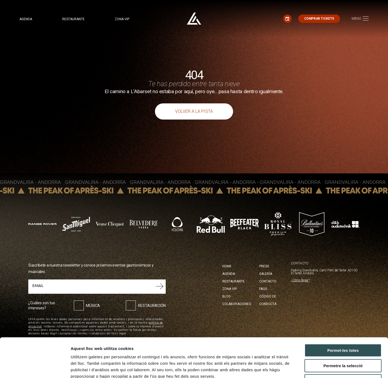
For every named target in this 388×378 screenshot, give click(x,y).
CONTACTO (300, 263)
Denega (343, 344)
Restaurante (73, 19)
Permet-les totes (343, 313)
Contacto (267, 281)
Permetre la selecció (342, 329)
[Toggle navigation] (360, 19)
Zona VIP (122, 19)
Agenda (25, 19)
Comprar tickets (319, 18)
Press (264, 266)
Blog (226, 296)
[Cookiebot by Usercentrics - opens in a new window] (34, 367)
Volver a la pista (194, 111)
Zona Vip (229, 289)
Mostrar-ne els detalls (310, 367)
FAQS (263, 289)
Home (226, 266)
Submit (160, 286)
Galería (265, 274)
